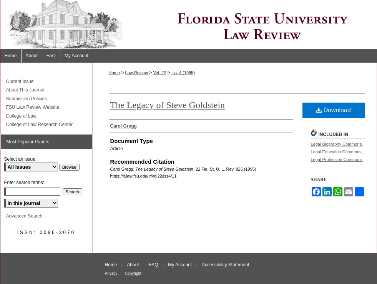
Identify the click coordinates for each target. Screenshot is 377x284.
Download (333, 110)
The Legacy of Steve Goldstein (167, 105)
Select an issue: (20, 159)
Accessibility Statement (225, 264)
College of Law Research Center (39, 124)
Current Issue (20, 81)
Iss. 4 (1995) (183, 72)
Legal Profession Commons (337, 159)
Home (114, 72)
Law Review (136, 72)
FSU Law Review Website (33, 107)
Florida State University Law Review (188, 24)
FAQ (153, 264)
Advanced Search (24, 216)
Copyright (133, 273)
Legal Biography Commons (336, 144)
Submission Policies (26, 98)
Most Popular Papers (28, 141)
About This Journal (25, 90)
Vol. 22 (159, 72)
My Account (180, 264)
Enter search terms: (24, 182)
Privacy (111, 273)
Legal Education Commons (336, 151)
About (133, 264)
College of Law (21, 116)
